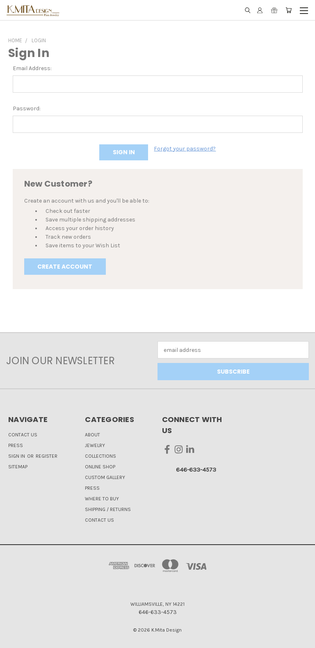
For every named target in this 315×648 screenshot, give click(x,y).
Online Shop (100, 467)
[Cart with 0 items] (288, 10)
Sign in (17, 456)
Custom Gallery (105, 477)
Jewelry (95, 445)
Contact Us (22, 435)
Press (15, 445)
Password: (27, 108)
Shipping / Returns (108, 509)
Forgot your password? (185, 148)
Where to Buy (102, 499)
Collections (100, 456)
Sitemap (17, 467)
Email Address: (32, 68)
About (92, 435)
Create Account (64, 266)
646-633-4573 (196, 469)
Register (46, 456)
